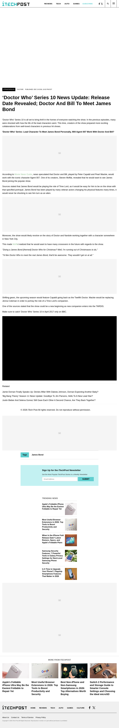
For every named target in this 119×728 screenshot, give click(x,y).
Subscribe (87, 4)
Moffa (15, 244)
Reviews (48, 4)
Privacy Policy (41, 717)
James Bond (37, 455)
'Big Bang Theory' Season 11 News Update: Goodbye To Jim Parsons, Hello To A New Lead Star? (47, 396)
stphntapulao (8, 89)
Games (76, 4)
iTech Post (33, 410)
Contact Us (15, 717)
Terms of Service (27, 717)
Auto (66, 4)
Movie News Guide (23, 174)
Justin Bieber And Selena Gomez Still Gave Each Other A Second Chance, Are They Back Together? (49, 400)
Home (33, 708)
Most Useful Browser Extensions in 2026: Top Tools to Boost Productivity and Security (52, 524)
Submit (85, 479)
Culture (20, 89)
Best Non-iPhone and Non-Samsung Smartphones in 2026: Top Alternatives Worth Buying (73, 688)
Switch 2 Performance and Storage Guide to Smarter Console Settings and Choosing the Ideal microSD (102, 688)
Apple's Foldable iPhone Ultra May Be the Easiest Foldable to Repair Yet (53, 506)
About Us (5, 717)
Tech (58, 4)
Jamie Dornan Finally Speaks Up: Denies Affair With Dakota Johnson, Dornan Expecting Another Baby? (50, 392)
